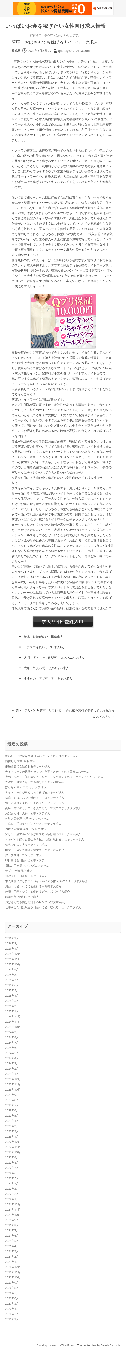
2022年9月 (12, 1157)
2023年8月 (12, 1100)
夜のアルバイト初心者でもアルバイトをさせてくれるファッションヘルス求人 (54, 777)
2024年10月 (13, 1027)
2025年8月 (12, 975)
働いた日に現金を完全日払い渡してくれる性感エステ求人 (41, 756)
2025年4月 (12, 995)
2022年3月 (12, 1189)
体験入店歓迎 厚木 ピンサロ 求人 (26, 829)
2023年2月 (12, 1131)
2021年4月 (12, 1246)
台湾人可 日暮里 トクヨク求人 (26, 876)
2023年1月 (12, 1136)
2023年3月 (12, 1126)
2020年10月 (13, 1277)
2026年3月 (12, 938)
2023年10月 (13, 1089)
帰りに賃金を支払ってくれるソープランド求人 (34, 803)
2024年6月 (12, 1048)
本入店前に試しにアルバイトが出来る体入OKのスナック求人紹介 (46, 881)
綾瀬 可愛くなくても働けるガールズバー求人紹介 (37, 892)
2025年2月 (12, 1006)
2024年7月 (12, 1042)
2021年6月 (12, 1236)
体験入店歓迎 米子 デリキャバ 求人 (27, 818)
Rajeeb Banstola (110, 1345)
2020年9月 (12, 1283)
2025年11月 (13, 959)
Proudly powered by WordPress (56, 1345)
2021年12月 (13, 1204)
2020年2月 (12, 1319)
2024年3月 (12, 1063)
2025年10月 (13, 964)
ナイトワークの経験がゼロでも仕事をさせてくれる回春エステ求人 (47, 771)
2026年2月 (12, 943)
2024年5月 (12, 1053)
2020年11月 (13, 1272)
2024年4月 (12, 1058)
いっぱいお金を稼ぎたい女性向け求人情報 (55, 26)
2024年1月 (12, 1074)
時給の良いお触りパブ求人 (22, 897)
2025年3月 (12, 1001)
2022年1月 (12, 1199)
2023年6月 (12, 1110)
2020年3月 (12, 1314)
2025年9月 (12, 969)
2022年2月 (12, 1194)
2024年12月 (13, 1016)
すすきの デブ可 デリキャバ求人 (48, 678)
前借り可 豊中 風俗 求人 (20, 761)
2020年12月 (13, 1267)
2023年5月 (12, 1115)
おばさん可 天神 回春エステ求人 (27, 813)
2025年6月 (12, 985)
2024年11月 (13, 1022)
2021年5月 (12, 1241)
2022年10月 (13, 1152)
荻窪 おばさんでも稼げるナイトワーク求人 (55, 42)
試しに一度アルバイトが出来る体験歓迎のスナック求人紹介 (43, 834)
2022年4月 (12, 1183)
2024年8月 (12, 1037)
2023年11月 (13, 1084)
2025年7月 (12, 980)
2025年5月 (12, 990)
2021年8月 (12, 1225)
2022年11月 (13, 1147)
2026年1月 (12, 948)
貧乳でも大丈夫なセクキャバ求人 (26, 845)
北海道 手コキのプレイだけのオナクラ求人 (33, 824)
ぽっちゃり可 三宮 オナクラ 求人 (26, 787)
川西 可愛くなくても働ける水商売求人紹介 (33, 886)
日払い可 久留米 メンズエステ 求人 (27, 865)
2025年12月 (13, 954)
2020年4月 (12, 1309)
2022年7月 (12, 1168)
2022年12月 (13, 1142)
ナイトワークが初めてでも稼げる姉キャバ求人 (34, 792)
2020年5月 (12, 1303)
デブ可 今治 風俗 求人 (19, 871)
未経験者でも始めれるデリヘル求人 (27, 766)
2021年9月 (12, 1220)
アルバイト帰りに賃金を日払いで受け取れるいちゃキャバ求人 (44, 839)
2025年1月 (12, 1011)
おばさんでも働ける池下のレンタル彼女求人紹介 (36, 902)
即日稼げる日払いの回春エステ (25, 860)
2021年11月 (13, 1209)
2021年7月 (12, 1230)
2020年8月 (12, 1288)
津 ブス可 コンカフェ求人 (23, 855)
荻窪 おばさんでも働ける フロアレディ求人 (34, 798)
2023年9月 (12, 1095)
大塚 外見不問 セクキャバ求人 (46, 668)
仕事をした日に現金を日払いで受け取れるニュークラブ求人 (43, 907)
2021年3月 (12, 1251)
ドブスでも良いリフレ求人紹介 (45, 647)
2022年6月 (12, 1173)
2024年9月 (12, 1032)
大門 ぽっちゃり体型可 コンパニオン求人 (54, 657)
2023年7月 (12, 1105)
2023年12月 (13, 1079)
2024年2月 (12, 1069)
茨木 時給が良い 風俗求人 (43, 637)
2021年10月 (13, 1215)
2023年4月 (12, 1121)
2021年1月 (12, 1262)
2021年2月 (12, 1256)
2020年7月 (12, 1293)
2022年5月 (12, 1178)
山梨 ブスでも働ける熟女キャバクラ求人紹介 (34, 850)
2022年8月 (12, 1162)
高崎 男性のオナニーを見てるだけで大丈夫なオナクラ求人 (43, 808)
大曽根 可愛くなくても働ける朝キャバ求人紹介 (36, 782)
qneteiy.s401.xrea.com (74, 50)
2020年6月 (12, 1298)
